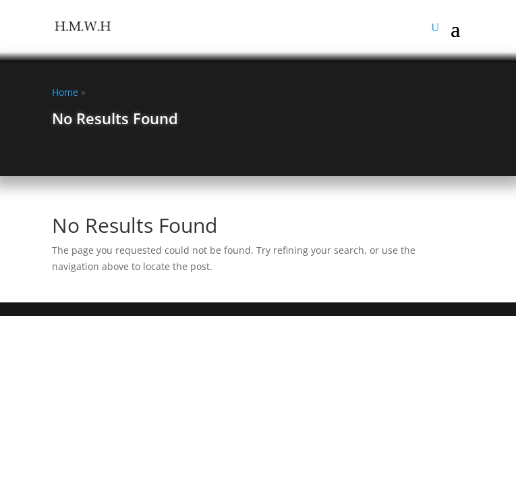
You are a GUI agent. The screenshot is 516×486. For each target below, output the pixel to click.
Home (65, 92)
